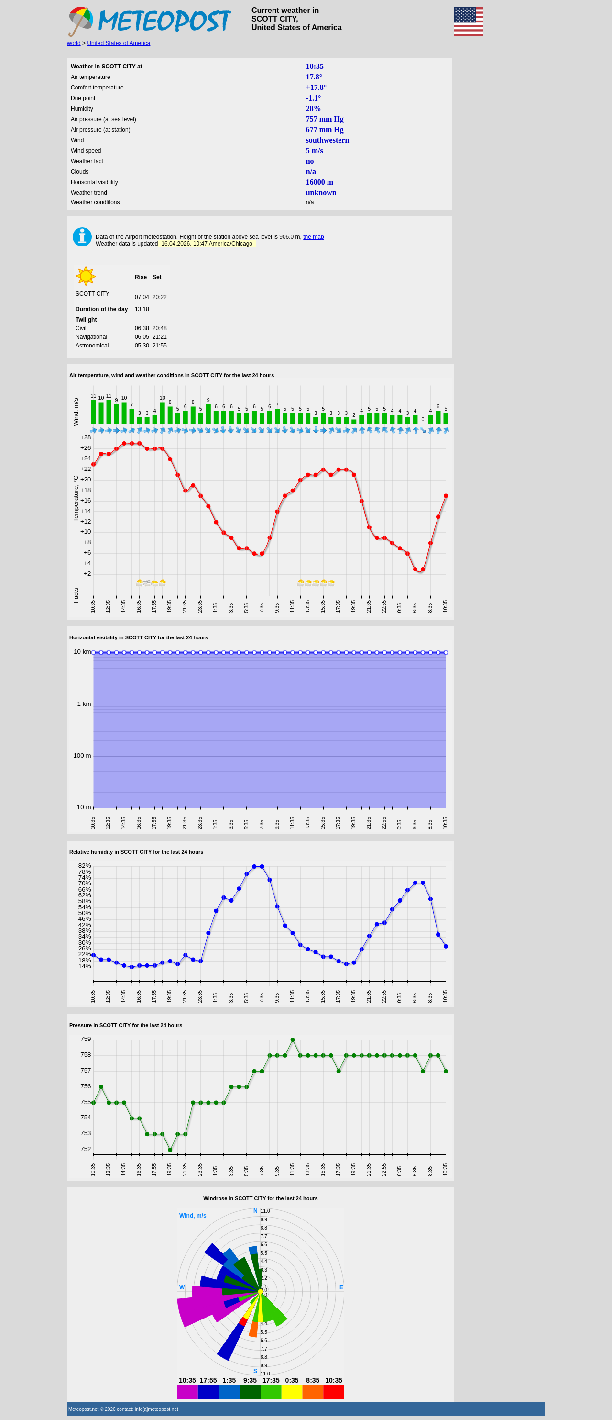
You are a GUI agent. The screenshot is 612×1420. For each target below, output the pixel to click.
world (74, 43)
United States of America (118, 43)
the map (313, 237)
